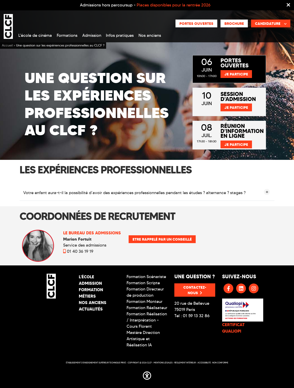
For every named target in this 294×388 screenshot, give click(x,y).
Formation (91, 289)
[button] (147, 374)
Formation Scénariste (146, 276)
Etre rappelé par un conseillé (162, 239)
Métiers (87, 296)
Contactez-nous (194, 290)
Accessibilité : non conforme (213, 362)
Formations (67, 35)
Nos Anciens (92, 302)
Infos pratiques (120, 35)
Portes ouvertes (196, 23)
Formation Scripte (143, 282)
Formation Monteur (144, 301)
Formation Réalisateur (147, 307)
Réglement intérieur (185, 362)
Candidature (271, 23)
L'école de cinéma (35, 35)
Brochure (234, 23)
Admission (91, 35)
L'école (86, 276)
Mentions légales (163, 362)
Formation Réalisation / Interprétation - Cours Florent (147, 320)
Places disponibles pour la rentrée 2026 (173, 5)
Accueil (7, 45)
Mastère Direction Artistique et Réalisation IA (143, 339)
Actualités (91, 309)
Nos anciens (150, 35)
